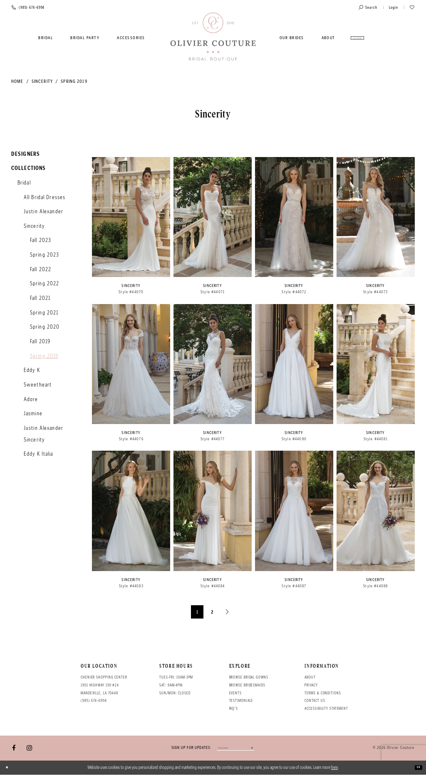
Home (17, 81)
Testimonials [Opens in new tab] (241, 701)
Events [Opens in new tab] (235, 693)
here (334, 768)
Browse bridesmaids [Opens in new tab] (247, 685)
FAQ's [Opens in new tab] (233, 708)
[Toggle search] (368, 7)
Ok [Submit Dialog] (416, 768)
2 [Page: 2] (212, 612)
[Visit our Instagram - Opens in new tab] (29, 748)
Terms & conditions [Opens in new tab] (323, 693)
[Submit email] (264, 748)
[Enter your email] (235, 748)
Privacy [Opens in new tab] (311, 685)
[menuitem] (45, 38)
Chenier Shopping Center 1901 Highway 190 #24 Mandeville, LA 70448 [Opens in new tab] (104, 685)
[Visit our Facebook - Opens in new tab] (14, 748)
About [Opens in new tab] (310, 677)
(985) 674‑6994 (94, 701)
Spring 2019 (74, 81)
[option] (131, 228)
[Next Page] (227, 612)
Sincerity (42, 81)
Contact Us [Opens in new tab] (315, 701)
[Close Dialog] (9, 769)
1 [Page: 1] (197, 612)
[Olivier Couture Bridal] (213, 37)
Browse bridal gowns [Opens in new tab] (248, 677)
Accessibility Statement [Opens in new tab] (326, 708)
